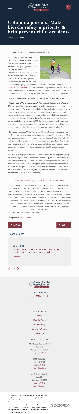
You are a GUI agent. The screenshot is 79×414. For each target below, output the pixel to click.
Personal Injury (39, 324)
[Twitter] (31, 302)
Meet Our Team (39, 320)
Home (39, 315)
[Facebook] (37, 302)
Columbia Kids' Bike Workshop (19, 87)
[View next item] (18, 268)
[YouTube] (42, 302)
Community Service (39, 329)
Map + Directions (39, 353)
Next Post (64, 225)
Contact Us (39, 333)
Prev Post (15, 225)
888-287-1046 (39, 296)
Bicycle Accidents (25, 217)
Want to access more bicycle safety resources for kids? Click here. (39, 180)
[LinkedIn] (47, 302)
